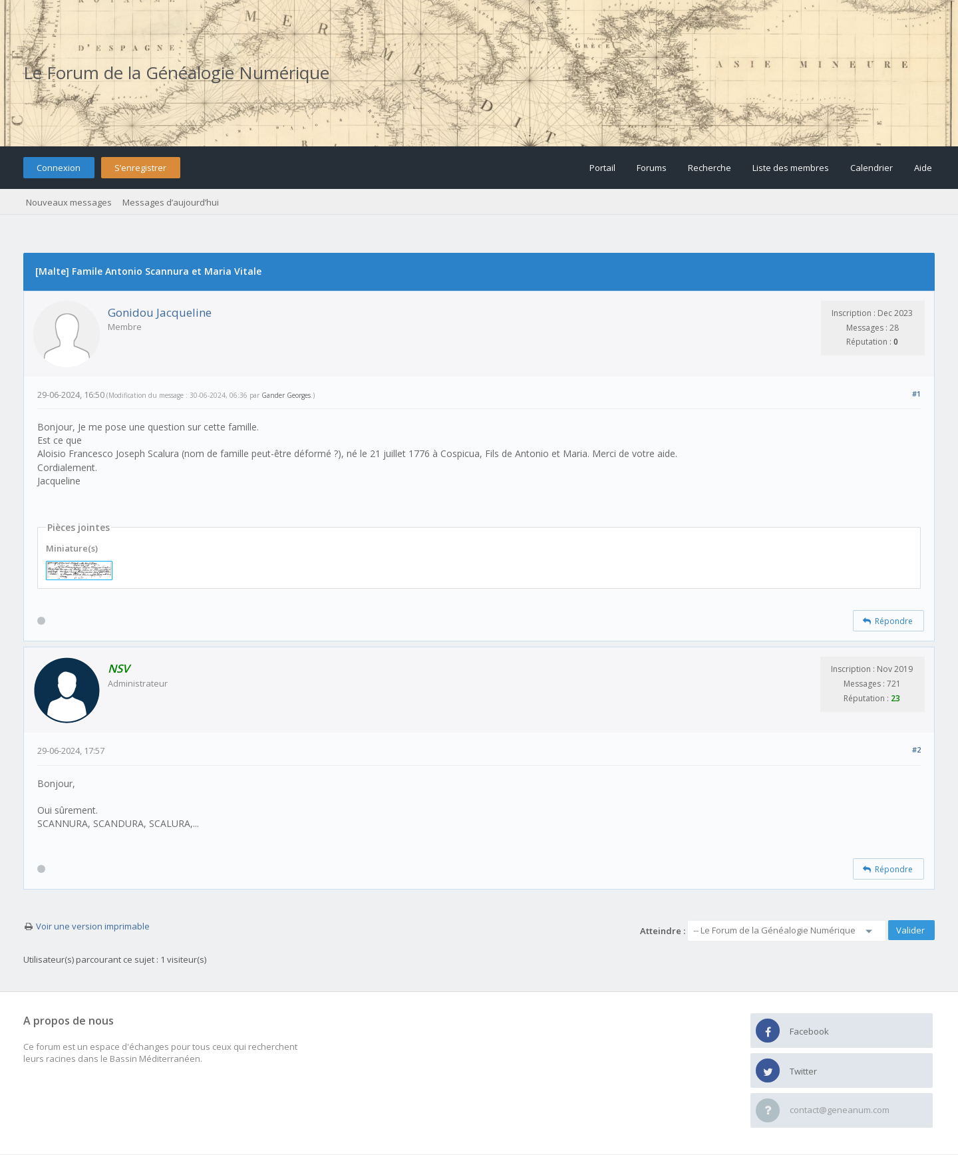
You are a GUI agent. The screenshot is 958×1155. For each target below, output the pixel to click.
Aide (923, 168)
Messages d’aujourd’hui (170, 202)
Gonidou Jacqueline (160, 312)
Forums (652, 168)
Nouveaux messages (69, 202)
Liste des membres (790, 168)
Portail (602, 168)
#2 (916, 749)
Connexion (58, 168)
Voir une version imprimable (93, 926)
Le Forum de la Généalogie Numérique (176, 72)
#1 (916, 394)
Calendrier (871, 168)
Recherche (709, 168)
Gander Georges (286, 395)
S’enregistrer (140, 168)
